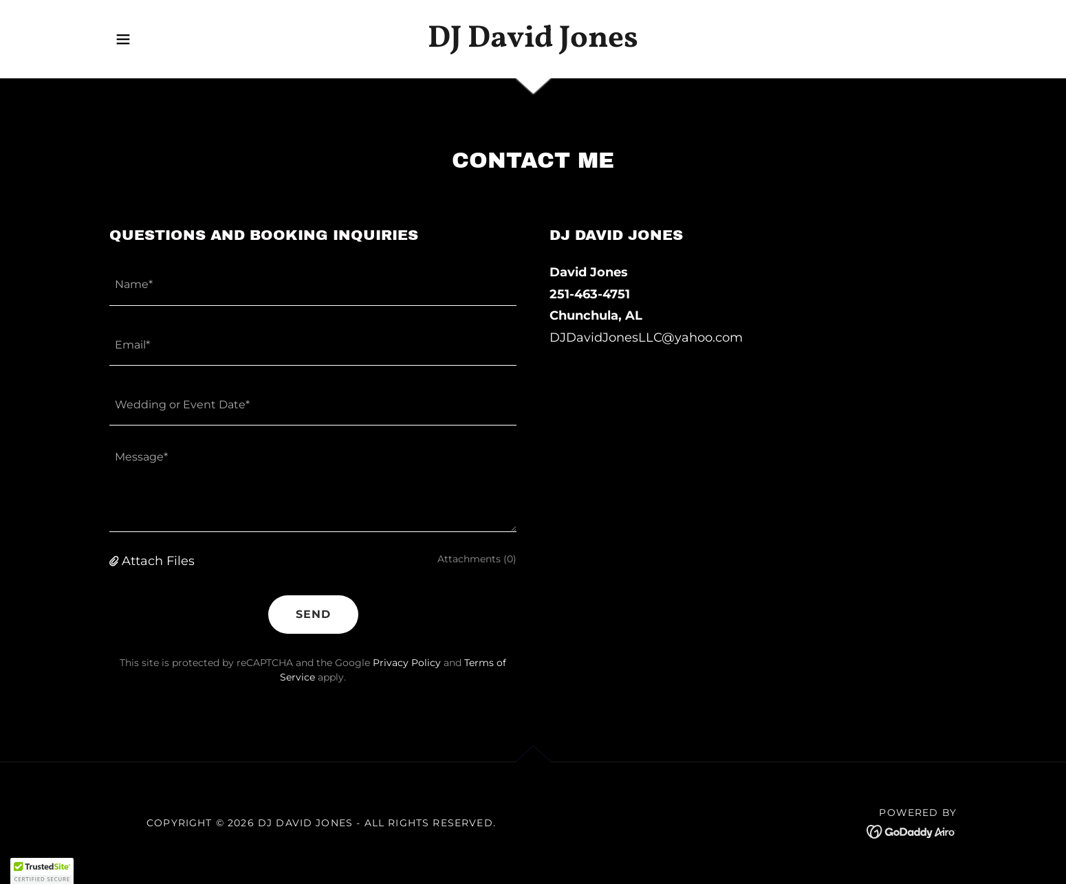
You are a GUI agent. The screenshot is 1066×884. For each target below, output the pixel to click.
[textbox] (312, 283)
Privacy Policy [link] (407, 662)
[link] (533, 42)
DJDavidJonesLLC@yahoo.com (646, 337)
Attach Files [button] (158, 560)
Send (313, 614)
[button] (123, 39)
